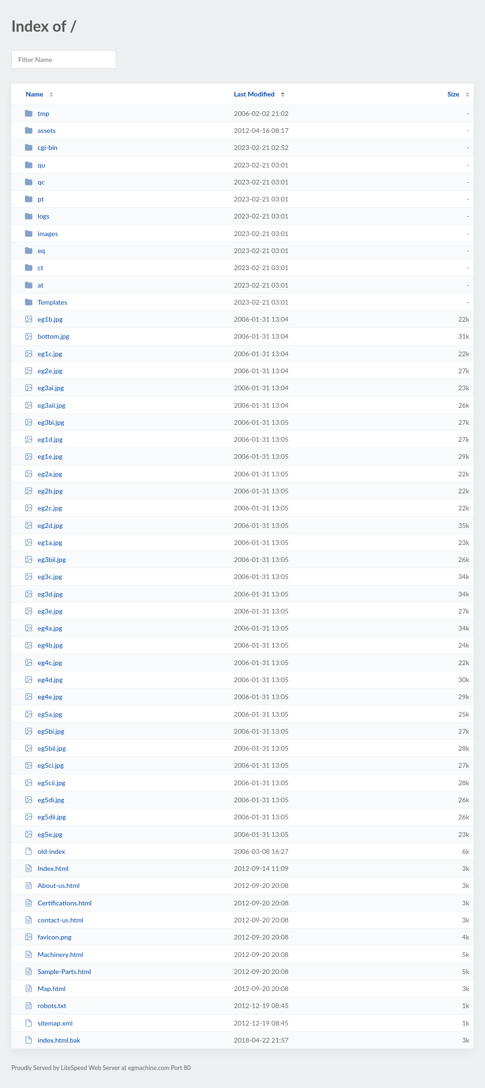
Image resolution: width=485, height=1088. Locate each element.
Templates (46, 302)
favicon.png (48, 937)
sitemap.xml (48, 1023)
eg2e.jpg (44, 371)
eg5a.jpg (43, 714)
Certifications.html (58, 903)
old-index (45, 851)
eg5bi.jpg (44, 731)
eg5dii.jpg (45, 817)
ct (34, 267)
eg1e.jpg (44, 456)
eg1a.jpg (43, 542)
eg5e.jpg (44, 834)
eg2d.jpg (44, 525)
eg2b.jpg (44, 491)
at (34, 285)
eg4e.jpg (44, 697)
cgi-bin (41, 147)
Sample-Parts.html (58, 971)
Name (34, 94)
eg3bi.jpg (44, 422)
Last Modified (254, 94)
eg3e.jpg (44, 611)
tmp (37, 113)
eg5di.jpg (44, 800)
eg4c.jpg (43, 662)
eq (35, 250)
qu (35, 165)
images (41, 233)
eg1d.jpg (44, 439)
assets (40, 130)
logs (37, 216)
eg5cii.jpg (45, 783)
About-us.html (52, 885)
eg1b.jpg (44, 319)
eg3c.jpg (43, 576)
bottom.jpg (47, 336)
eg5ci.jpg (44, 765)
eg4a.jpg (43, 628)
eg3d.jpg (44, 594)
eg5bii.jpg (45, 748)
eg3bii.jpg (45, 559)
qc (35, 182)
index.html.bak (52, 1040)
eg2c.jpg (43, 508)
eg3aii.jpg (45, 405)
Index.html (46, 868)
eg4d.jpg (44, 680)
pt (34, 199)
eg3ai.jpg (44, 388)
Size (453, 94)
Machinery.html (54, 954)
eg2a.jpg (43, 474)
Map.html (45, 988)
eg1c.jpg (43, 354)
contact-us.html (54, 920)
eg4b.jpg (44, 645)
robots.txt (45, 1005)
